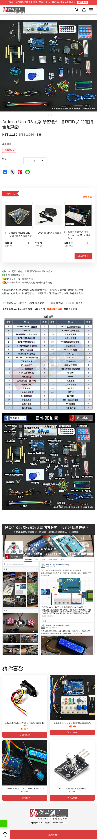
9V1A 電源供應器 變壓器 (48, 233)
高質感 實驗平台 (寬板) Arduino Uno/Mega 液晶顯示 (77, 235)
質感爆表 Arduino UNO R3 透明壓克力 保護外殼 (18, 234)
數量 (4, 159)
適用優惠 (6, 143)
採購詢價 (82, 2)
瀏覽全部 (87, 197)
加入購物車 (83, 255)
